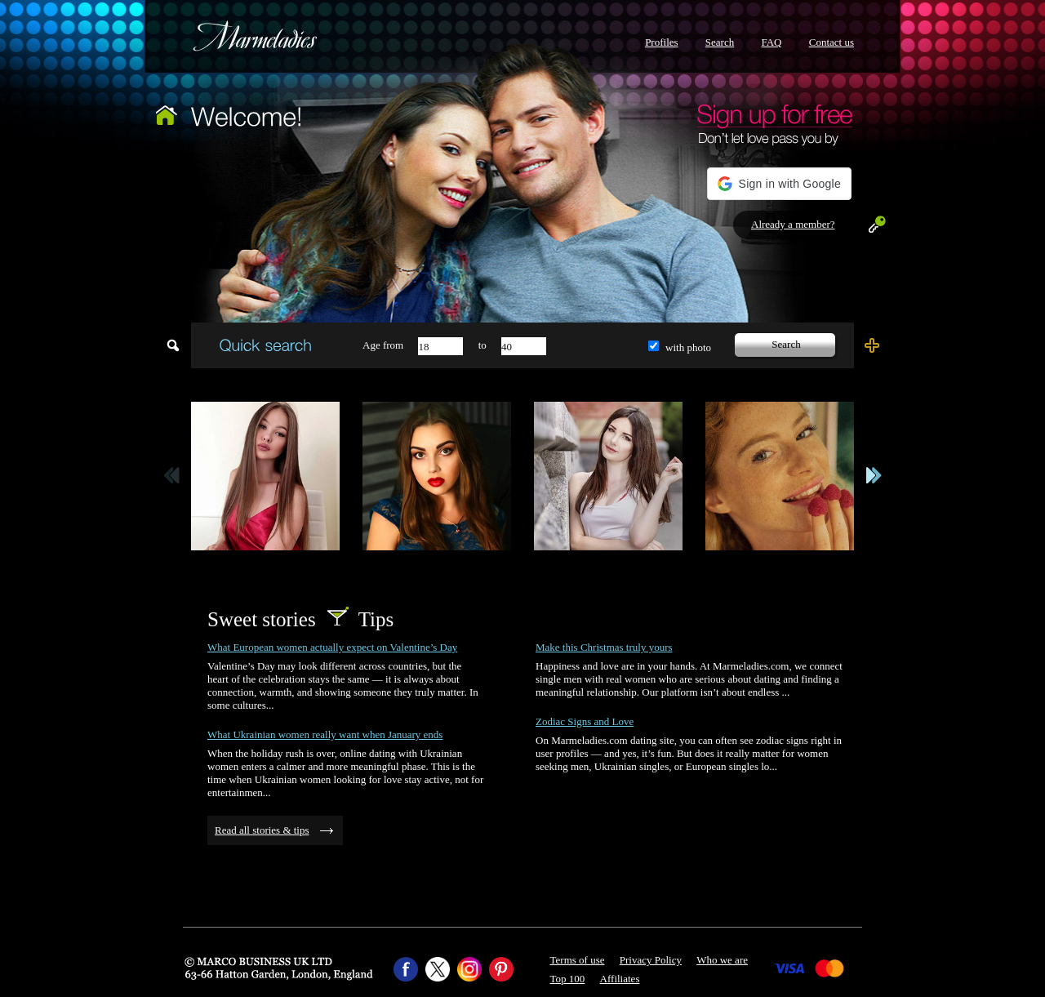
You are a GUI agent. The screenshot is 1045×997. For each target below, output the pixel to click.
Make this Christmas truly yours (604, 647)
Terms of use (577, 960)
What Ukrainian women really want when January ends (324, 734)
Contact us (831, 42)
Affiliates (620, 979)
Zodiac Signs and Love (585, 721)
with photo (688, 347)
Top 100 (567, 979)
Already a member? (793, 224)
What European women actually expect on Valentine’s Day (332, 647)
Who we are (722, 960)
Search (719, 42)
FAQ (771, 42)
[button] (779, 183)
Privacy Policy (651, 960)
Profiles (661, 42)
